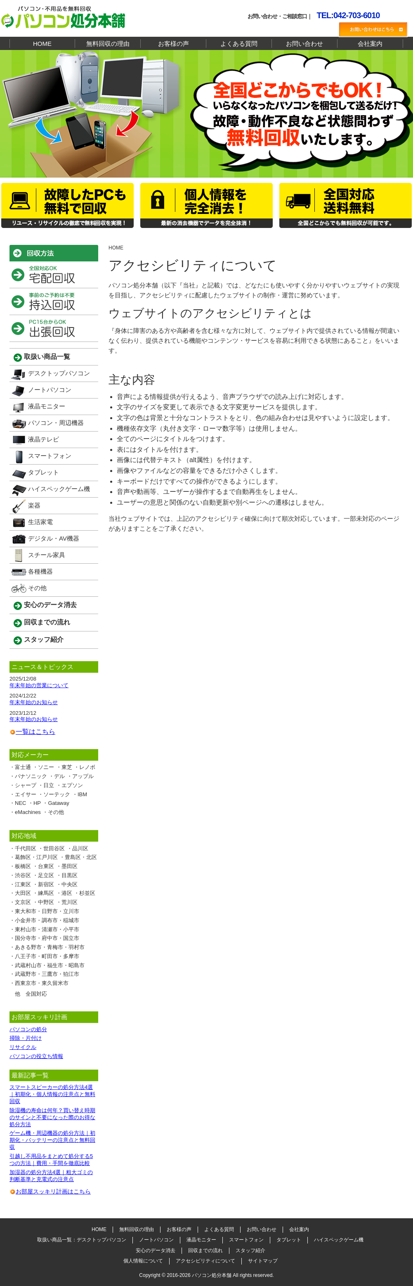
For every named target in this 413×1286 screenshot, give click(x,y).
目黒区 (69, 875)
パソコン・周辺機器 (56, 422)
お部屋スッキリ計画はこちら (53, 1191)
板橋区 (23, 866)
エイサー (25, 794)
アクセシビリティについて (205, 1261)
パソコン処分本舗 (211, 1275)
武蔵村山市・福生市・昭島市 (50, 965)
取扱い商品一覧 (47, 356)
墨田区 (69, 866)
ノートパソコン (49, 389)
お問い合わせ (304, 43)
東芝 (66, 767)
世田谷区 (54, 848)
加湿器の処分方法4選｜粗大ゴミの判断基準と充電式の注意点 (51, 1175)
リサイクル (22, 1047)
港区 (66, 893)
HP (37, 803)
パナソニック (31, 776)
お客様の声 (173, 43)
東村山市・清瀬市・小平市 (47, 929)
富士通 (23, 767)
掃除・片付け (25, 1038)
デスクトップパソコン (59, 373)
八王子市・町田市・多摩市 (47, 956)
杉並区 (87, 893)
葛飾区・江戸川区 (36, 857)
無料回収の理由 (108, 43)
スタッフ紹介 (44, 639)
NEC (20, 803)
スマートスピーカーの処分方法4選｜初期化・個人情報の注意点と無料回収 (52, 1094)
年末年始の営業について (38, 685)
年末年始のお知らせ (33, 702)
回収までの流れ (47, 622)
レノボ (87, 767)
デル (59, 776)
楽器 (34, 505)
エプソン (72, 785)
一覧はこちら (35, 731)
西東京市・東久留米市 (41, 983)
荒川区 (69, 902)
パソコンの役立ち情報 (36, 1056)
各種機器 (40, 571)
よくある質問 (238, 43)
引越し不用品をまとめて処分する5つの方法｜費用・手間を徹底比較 (51, 1159)
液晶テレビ (43, 439)
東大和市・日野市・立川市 (47, 911)
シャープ (25, 785)
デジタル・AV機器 (53, 538)
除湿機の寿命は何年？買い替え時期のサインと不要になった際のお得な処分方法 (52, 1117)
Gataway (58, 803)
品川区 (80, 848)
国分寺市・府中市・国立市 (47, 938)
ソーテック (56, 794)
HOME (42, 43)
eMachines (28, 812)
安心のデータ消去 (50, 604)
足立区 (46, 875)
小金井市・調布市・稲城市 (47, 920)
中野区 (46, 902)
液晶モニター (46, 406)
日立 (48, 785)
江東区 (23, 884)
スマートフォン (49, 455)
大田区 (23, 893)
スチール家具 (46, 554)
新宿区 (46, 884)
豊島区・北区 (81, 857)
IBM (82, 794)
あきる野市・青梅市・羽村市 (50, 947)
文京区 (23, 902)
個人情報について (143, 1261)
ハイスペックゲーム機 (59, 488)
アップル (83, 776)
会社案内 (370, 43)
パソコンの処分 (28, 1029)
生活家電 (40, 521)
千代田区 (25, 848)
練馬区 (46, 893)
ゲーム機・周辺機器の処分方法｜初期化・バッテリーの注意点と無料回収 (52, 1140)
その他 (37, 587)
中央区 (69, 884)
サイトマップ (263, 1261)
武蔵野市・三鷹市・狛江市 (47, 974)
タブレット (43, 472)
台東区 (46, 866)
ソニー (46, 767)
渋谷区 (23, 875)
